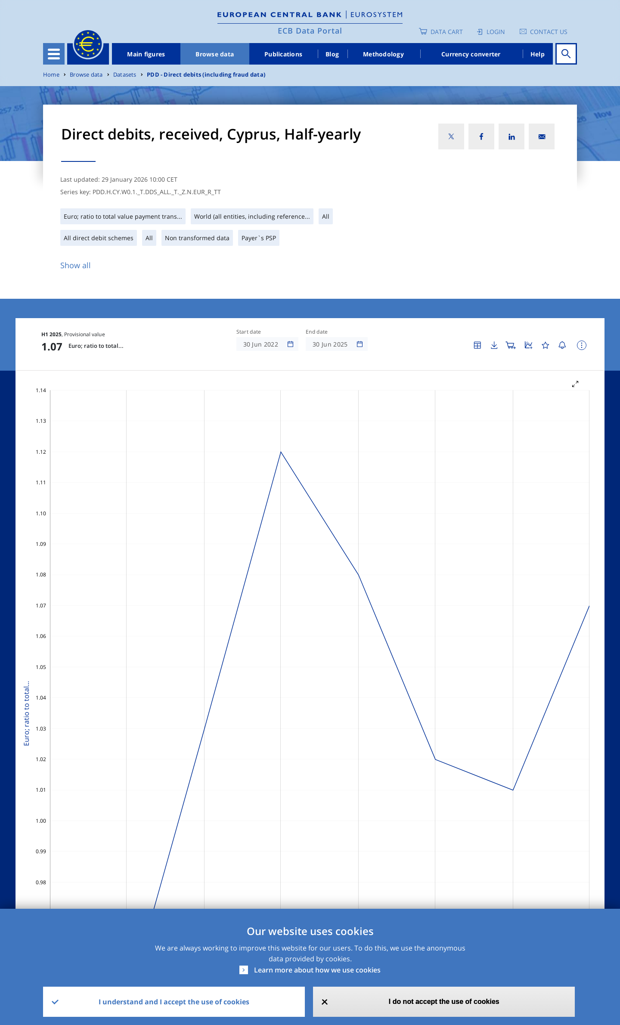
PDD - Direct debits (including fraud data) (206, 74)
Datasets (124, 74)
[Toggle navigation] (54, 54)
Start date (248, 331)
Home (51, 74)
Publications (283, 54)
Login (496, 32)
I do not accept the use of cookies (444, 1001)
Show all (75, 265)
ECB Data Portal (310, 30)
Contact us (548, 32)
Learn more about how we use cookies (317, 970)
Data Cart (447, 32)
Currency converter (471, 54)
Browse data (214, 54)
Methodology (383, 54)
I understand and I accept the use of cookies (174, 1001)
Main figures (146, 54)
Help (537, 54)
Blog (332, 54)
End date (317, 331)
